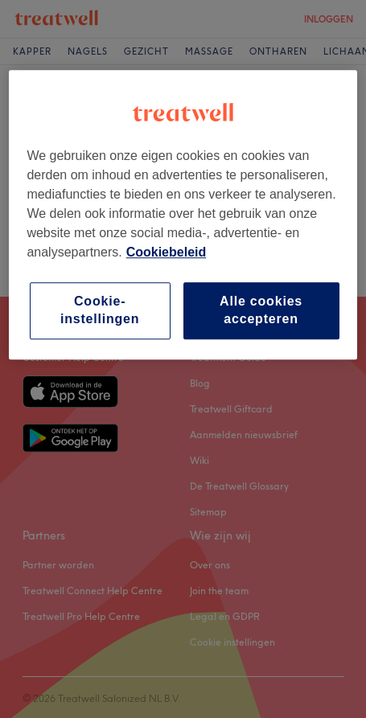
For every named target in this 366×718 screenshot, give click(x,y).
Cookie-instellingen (100, 310)
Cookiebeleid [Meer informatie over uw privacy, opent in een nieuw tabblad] (166, 252)
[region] (182, 214)
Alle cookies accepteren (261, 310)
